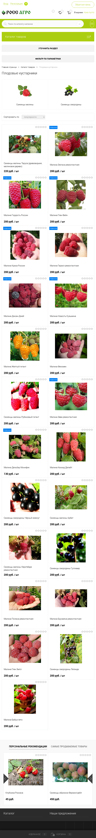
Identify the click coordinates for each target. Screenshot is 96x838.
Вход (6, 3)
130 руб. (11, 474)
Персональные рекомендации (28, 746)
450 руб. (55, 799)
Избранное (35, 834)
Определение (26, 4)
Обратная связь (83, 4)
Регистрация (16, 3)
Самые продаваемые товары (69, 746)
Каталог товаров (48, 36)
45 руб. (10, 799)
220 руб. (11, 171)
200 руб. (57, 171)
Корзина (61, 834)
